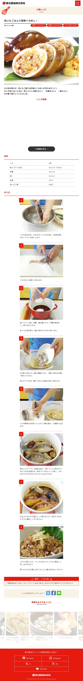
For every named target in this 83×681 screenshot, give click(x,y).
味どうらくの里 (9, 25)
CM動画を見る (40, 149)
